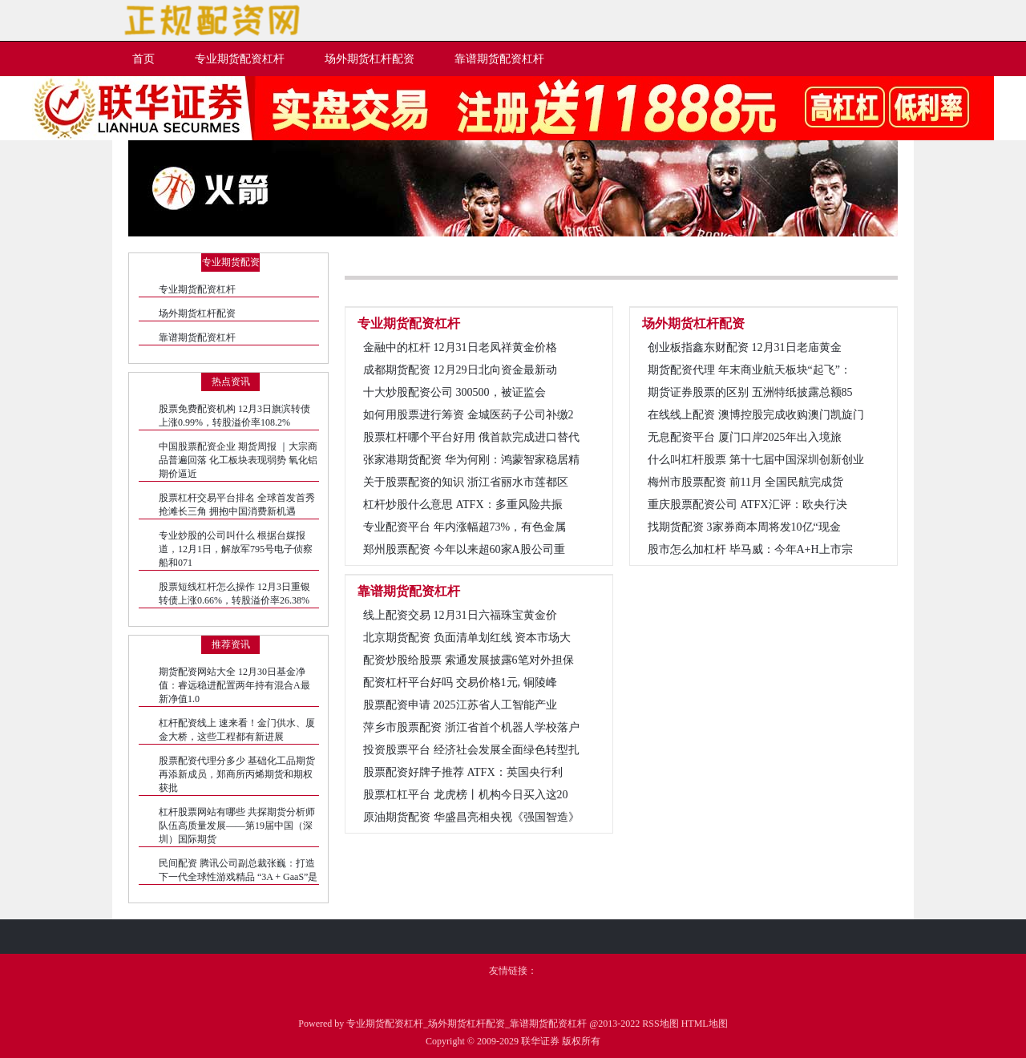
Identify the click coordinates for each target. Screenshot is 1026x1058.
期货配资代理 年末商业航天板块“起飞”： (749, 370)
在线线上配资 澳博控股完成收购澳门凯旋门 (756, 415)
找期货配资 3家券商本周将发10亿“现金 (744, 527)
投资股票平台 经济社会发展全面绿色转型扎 (471, 750)
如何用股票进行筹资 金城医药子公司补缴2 (468, 415)
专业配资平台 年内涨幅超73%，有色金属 (464, 527)
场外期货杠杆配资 (197, 313)
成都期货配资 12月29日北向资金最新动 (460, 370)
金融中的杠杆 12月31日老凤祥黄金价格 (460, 347)
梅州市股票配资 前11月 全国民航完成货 (745, 482)
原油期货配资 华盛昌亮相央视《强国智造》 (471, 817)
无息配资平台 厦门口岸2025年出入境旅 (745, 437)
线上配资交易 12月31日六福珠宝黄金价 (460, 615)
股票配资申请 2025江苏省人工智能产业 (460, 705)
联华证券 (540, 1041)
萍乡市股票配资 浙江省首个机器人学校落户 (471, 727)
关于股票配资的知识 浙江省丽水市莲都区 (465, 482)
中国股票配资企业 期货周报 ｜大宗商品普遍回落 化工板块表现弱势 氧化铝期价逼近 (238, 460)
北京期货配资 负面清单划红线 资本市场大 (467, 638)
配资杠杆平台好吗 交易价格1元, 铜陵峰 (460, 682)
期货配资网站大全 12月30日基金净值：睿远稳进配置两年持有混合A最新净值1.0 (234, 685)
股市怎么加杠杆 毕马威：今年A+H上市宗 (750, 549)
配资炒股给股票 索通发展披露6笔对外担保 (468, 660)
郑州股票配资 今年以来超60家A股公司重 (464, 549)
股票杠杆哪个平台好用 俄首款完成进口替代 (471, 437)
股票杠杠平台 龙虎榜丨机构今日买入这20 (465, 795)
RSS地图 (660, 1023)
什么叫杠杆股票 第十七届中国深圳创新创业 (756, 460)
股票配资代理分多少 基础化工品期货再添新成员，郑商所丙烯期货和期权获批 (237, 774)
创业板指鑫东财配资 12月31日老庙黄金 (745, 347)
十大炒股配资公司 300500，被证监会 (454, 392)
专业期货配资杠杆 (197, 289)
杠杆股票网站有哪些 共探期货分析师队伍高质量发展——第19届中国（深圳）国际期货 (237, 825)
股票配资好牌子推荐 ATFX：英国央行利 (463, 772)
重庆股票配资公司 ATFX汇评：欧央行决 (747, 505)
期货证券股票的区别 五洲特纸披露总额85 (750, 392)
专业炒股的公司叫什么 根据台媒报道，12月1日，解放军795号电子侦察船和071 (236, 549)
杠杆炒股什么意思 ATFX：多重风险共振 (463, 505)
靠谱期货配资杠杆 (197, 337)
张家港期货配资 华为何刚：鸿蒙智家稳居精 (471, 460)
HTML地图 (704, 1023)
